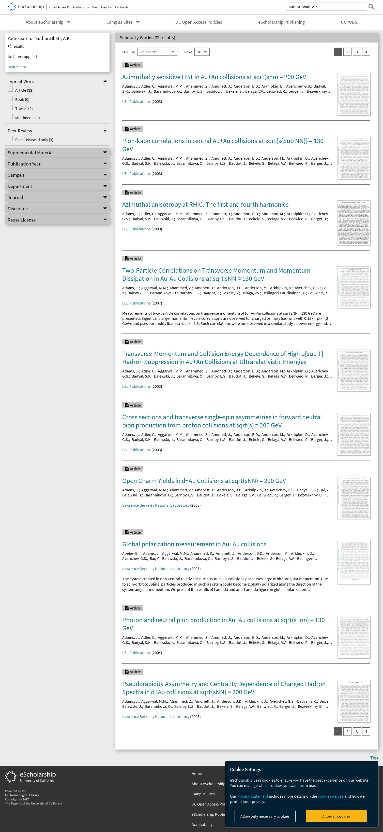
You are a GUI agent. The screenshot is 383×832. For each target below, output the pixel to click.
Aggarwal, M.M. (170, 86)
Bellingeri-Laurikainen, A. (284, 292)
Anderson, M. (273, 158)
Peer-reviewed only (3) (34, 139)
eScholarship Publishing (281, 22)
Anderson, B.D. (246, 86)
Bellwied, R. (276, 91)
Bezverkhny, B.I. (311, 494)
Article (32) (24, 90)
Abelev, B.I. (131, 553)
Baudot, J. (215, 91)
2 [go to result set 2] (347, 51)
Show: (187, 52)
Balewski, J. (141, 91)
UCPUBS (349, 22)
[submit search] (371, 7)
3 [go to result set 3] (357, 51)
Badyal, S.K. (141, 163)
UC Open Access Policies (198, 22)
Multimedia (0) (27, 117)
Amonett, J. (221, 86)
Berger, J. (296, 91)
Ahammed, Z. (197, 86)
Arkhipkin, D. (273, 86)
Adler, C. (148, 86)
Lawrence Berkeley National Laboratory (155, 505)
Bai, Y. (324, 489)
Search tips (17, 66)
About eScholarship (45, 22)
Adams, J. (130, 86)
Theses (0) (24, 108)
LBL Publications (136, 101)
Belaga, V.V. (254, 91)
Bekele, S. (234, 91)
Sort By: (128, 52)
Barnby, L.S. (193, 91)
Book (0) (22, 99)
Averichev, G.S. (298, 86)
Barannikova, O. (167, 91)
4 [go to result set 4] (366, 51)
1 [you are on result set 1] (338, 51)
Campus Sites (119, 22)
